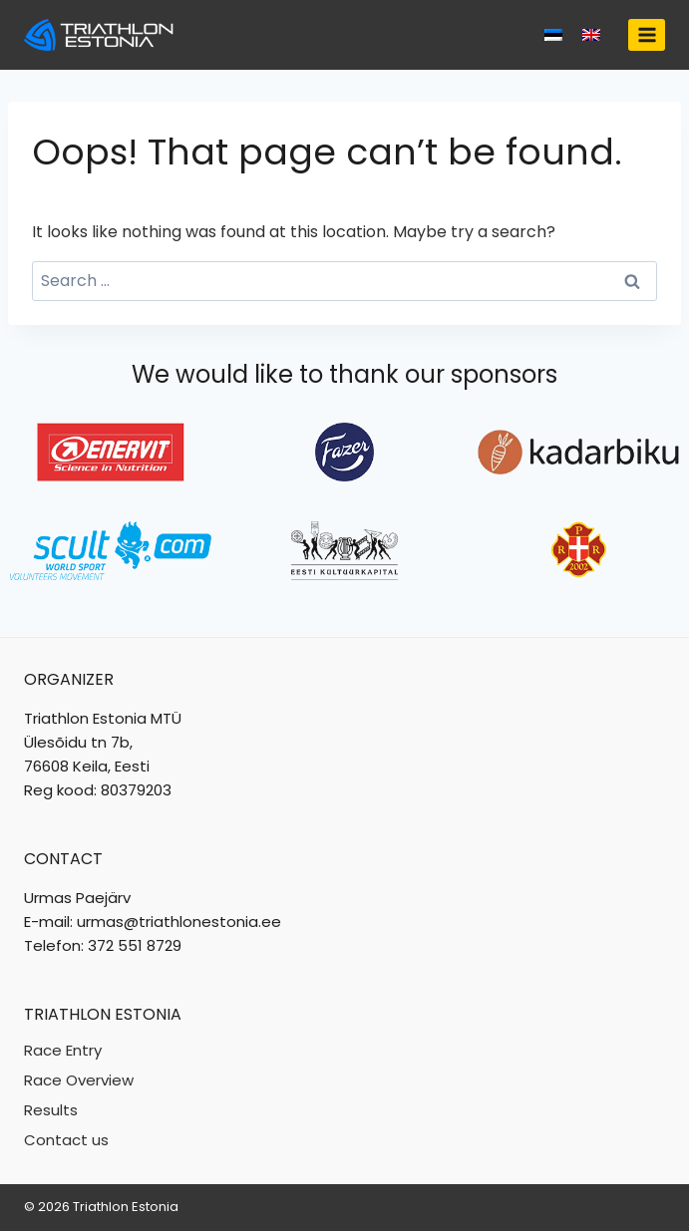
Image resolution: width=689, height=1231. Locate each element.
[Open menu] (646, 34)
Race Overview (79, 1080)
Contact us (66, 1139)
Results (51, 1109)
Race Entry (63, 1050)
